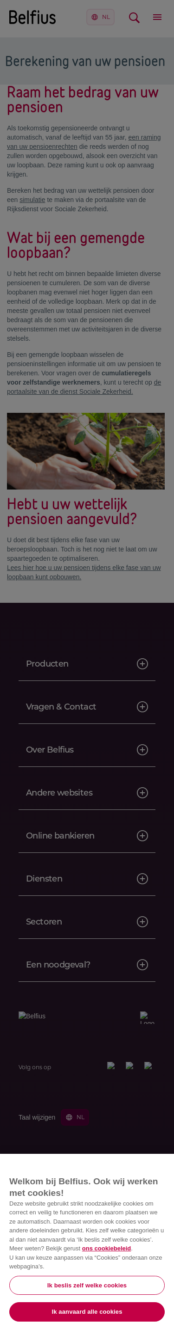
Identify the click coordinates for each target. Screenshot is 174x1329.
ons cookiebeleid (106, 1248)
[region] (87, 1241)
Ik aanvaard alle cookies (87, 1311)
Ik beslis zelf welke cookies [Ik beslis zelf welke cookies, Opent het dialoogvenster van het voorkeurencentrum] (87, 1285)
